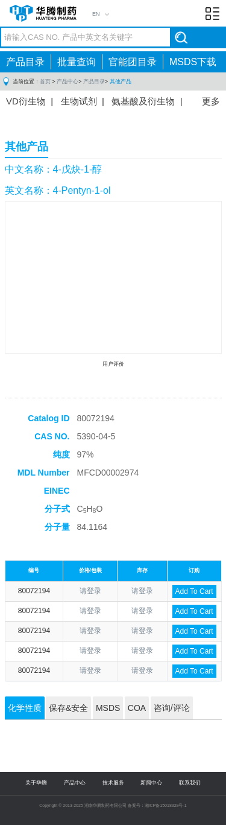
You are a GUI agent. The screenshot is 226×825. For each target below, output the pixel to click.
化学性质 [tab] (25, 708)
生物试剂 (79, 101)
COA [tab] (137, 708)
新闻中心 (151, 783)
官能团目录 (132, 62)
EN (96, 14)
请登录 (90, 591)
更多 (211, 101)
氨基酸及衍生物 (143, 101)
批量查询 (76, 62)
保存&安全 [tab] (68, 708)
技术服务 (113, 783)
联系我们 (190, 783)
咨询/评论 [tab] (172, 708)
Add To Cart (194, 591)
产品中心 (67, 81)
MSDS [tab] (108, 708)
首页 (45, 81)
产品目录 (25, 62)
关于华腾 (36, 783)
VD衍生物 (26, 101)
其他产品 (120, 81)
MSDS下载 (192, 62)
